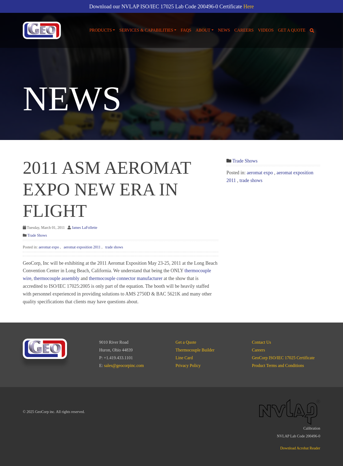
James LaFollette (84, 228)
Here (248, 6)
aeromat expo (49, 247)
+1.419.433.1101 (118, 357)
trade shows (114, 247)
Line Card (184, 357)
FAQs (186, 30)
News (224, 30)
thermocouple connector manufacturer (125, 278)
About (203, 30)
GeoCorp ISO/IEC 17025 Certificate (283, 357)
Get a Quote (291, 30)
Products (101, 30)
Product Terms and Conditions (278, 365)
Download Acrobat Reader (300, 448)
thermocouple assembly (56, 278)
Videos (266, 30)
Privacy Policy (188, 365)
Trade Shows (37, 235)
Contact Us (261, 342)
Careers (244, 30)
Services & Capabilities (146, 30)
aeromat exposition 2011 (82, 247)
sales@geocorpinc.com (124, 365)
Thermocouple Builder (195, 350)
